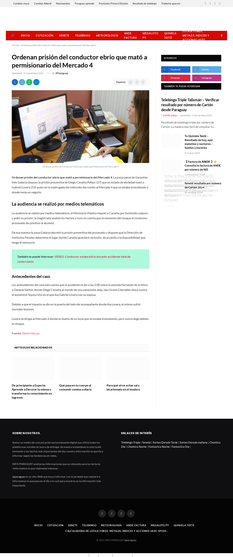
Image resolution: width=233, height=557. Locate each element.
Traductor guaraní (170, 3)
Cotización (44, 35)
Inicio (25, 35)
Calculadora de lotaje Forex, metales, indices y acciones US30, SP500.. (195, 35)
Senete (64, 35)
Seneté (146, 442)
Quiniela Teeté (170, 35)
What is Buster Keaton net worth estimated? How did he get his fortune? (191, 195)
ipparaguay (18, 476)
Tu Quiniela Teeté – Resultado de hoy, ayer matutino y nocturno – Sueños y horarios (199, 141)
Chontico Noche (136, 446)
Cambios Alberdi (42, 3)
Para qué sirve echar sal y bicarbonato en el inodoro (123, 387)
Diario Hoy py (31, 333)
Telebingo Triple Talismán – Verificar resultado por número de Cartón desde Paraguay (190, 105)
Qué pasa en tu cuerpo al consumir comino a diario (75, 387)
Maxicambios (63, 3)
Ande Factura (130, 35)
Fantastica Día (180, 446)
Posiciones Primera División (113, 3)
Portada (15, 45)
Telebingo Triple (130, 442)
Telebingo (82, 35)
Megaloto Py (150, 35)
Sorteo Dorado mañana (193, 442)
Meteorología (107, 35)
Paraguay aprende (84, 3)
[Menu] (12, 35)
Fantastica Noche (159, 446)
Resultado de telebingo (145, 3)
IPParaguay (62, 73)
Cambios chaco (21, 3)
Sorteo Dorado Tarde (165, 442)
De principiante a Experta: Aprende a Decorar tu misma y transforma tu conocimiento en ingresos (32, 391)
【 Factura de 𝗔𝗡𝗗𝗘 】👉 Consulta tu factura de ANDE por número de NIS (203, 165)
